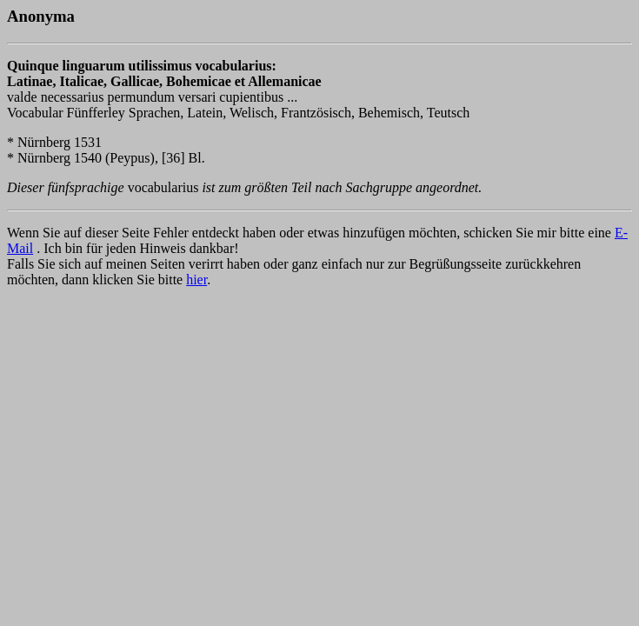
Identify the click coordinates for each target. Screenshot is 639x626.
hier (196, 279)
